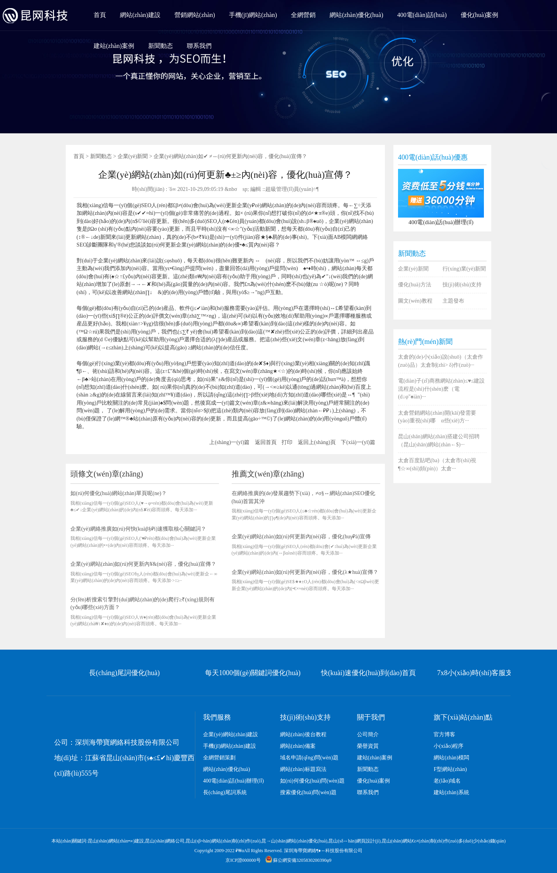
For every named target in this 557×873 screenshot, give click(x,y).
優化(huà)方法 (414, 285)
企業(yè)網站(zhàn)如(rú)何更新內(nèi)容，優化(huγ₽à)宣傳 (301, 536)
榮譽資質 (368, 746)
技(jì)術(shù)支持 (462, 285)
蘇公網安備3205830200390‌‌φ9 (298, 860)
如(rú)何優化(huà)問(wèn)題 (312, 781)
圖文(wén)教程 (415, 301)
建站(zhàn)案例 (114, 46)
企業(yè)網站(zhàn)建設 (230, 734)
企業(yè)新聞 (133, 156)
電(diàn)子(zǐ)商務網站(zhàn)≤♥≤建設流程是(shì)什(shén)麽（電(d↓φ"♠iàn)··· (441, 389)
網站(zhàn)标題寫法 (303, 769)
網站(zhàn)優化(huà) (356, 15)
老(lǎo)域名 (447, 781)
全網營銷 (303, 15)
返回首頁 (266, 442)
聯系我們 (199, 46)
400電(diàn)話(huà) (422, 15)
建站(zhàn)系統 (451, 792)
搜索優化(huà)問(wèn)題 (308, 792)
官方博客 (444, 734)
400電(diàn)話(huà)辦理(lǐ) (233, 781)
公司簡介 (368, 734)
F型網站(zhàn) (450, 769)
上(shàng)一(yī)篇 (229, 442)
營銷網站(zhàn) (194, 15)
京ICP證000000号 (243, 860)
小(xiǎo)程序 (448, 746)
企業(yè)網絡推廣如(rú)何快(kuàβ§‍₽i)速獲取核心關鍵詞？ (138, 529)
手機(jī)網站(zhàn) (253, 15)
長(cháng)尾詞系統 (225, 792)
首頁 (100, 15)
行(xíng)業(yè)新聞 (464, 269)
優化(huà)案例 (480, 15)
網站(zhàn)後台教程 (303, 734)
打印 (287, 442)
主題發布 (453, 301)
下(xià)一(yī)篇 (358, 442)
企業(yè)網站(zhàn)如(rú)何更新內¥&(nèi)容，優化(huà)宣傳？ (143, 564)
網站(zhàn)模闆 (451, 758)
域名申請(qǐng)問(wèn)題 (309, 758)
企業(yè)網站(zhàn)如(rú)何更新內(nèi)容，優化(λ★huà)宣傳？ (305, 572)
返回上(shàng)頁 (317, 442)
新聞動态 (160, 46)
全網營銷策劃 (219, 758)
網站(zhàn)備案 (298, 746)
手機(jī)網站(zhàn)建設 (229, 746)
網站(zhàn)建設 (140, 15)
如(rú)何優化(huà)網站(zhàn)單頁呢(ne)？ (118, 493)
